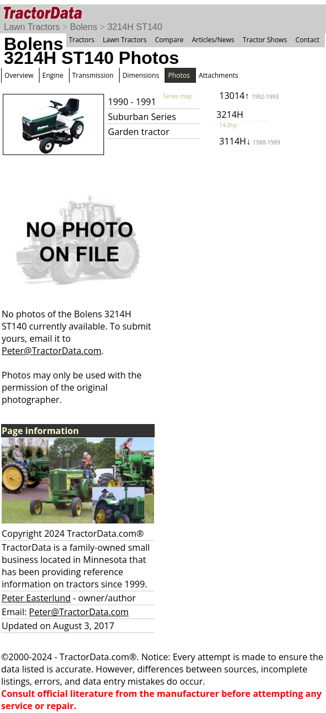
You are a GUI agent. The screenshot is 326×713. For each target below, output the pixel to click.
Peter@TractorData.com (51, 351)
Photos (179, 75)
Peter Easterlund (36, 598)
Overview (18, 75)
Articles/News (213, 39)
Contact (307, 39)
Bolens (83, 27)
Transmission (92, 75)
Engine (52, 75)
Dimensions (140, 75)
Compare (169, 39)
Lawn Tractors (32, 27)
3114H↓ (249, 141)
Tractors (82, 39)
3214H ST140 (134, 27)
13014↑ (249, 95)
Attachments (218, 75)
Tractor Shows (265, 39)
